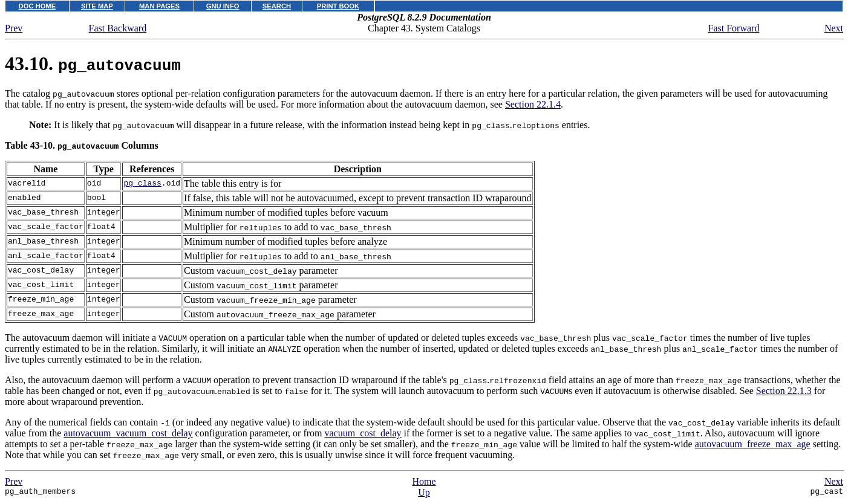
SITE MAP (97, 6)
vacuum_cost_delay (363, 433)
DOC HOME (37, 6)
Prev (13, 28)
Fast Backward (118, 28)
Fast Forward (734, 28)
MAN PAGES (159, 6)
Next (833, 28)
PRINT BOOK (338, 6)
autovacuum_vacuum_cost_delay (128, 433)
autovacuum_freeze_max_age (752, 444)
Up (424, 492)
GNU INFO (223, 6)
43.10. (93, 63)
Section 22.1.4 (533, 104)
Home (423, 481)
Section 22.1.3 (784, 391)
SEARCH (277, 6)
